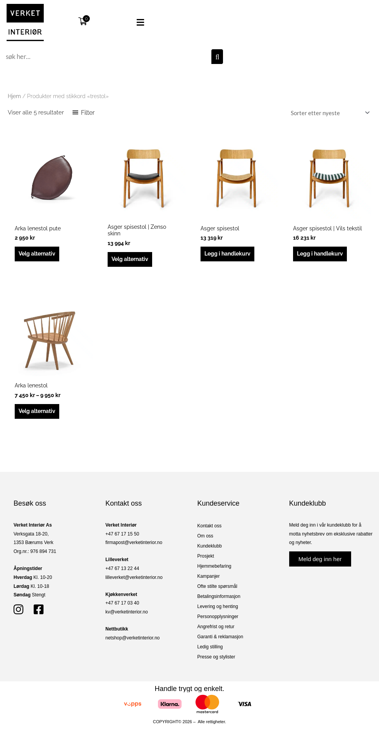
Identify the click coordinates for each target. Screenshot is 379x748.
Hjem (14, 96)
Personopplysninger (217, 621)
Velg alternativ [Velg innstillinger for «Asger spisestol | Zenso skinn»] (132, 261)
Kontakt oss (209, 530)
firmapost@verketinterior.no (133, 547)
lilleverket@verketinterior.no (134, 581)
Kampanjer (208, 581)
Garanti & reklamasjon (220, 641)
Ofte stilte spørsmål (217, 591)
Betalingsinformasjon (218, 601)
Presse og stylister (216, 661)
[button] (129, 22)
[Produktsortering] (328, 112)
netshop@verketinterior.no (132, 642)
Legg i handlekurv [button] (230, 254)
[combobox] (107, 56)
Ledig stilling (210, 651)
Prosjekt (205, 560)
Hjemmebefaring (214, 571)
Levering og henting (217, 611)
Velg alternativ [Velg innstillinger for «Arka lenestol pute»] (39, 254)
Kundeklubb (209, 550)
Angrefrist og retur (216, 631)
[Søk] (217, 56)
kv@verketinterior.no (126, 616)
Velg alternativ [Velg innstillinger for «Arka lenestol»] (39, 414)
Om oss (205, 540)
